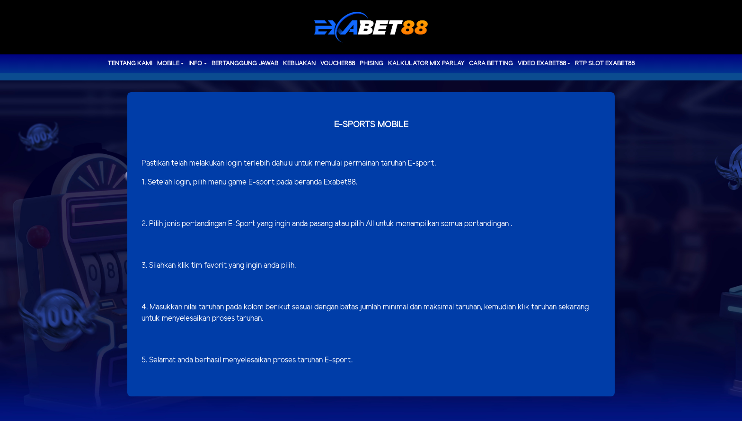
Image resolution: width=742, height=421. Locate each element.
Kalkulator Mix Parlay (426, 63)
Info (195, 63)
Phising (371, 63)
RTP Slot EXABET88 (605, 63)
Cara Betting (491, 63)
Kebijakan (299, 63)
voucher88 (337, 63)
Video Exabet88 (542, 63)
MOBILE (168, 63)
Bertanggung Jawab (245, 63)
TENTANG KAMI (129, 63)
